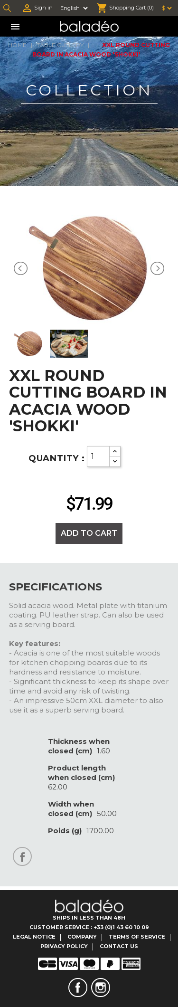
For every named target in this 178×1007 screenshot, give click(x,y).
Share (22, 856)
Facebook (77, 987)
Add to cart (89, 533)
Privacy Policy (64, 946)
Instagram (100, 987)
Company (82, 936)
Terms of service (137, 936)
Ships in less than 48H (89, 917)
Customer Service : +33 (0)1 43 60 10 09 (89, 927)
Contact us (119, 946)
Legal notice (34, 936)
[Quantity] (98, 456)
